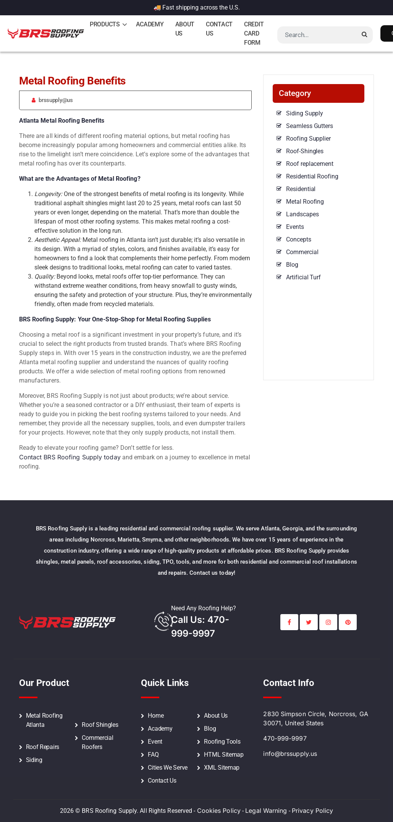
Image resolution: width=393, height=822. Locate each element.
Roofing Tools (222, 741)
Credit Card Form (254, 33)
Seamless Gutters (309, 126)
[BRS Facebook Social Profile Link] (289, 622)
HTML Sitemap (223, 754)
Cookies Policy (219, 810)
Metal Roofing (305, 201)
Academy (150, 24)
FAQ (153, 754)
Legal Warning (266, 810)
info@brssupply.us (290, 753)
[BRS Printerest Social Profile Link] (348, 622)
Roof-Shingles (304, 151)
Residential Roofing (312, 176)
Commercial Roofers (97, 742)
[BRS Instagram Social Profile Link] (328, 622)
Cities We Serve (168, 767)
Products (105, 24)
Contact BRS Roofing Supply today (70, 457)
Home (155, 715)
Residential (300, 189)
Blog (292, 264)
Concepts (298, 239)
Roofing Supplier (308, 138)
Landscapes (302, 214)
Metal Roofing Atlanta (44, 720)
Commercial (302, 252)
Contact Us (219, 29)
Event (155, 741)
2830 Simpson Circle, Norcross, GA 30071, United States (315, 718)
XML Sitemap (221, 767)
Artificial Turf (303, 277)
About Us (185, 29)
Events (295, 226)
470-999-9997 (284, 738)
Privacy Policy (312, 810)
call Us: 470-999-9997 (200, 626)
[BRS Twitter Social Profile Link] (309, 622)
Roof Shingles (100, 724)
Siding (34, 760)
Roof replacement (309, 163)
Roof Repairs (42, 747)
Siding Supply (304, 113)
